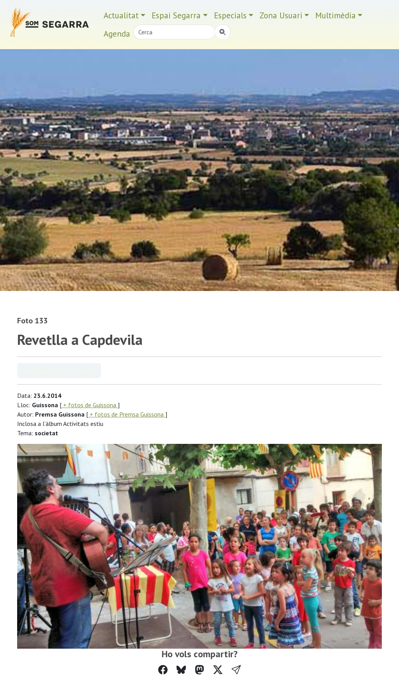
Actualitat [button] (121, 15)
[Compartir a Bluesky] (181, 670)
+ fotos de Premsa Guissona (126, 414)
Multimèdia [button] (335, 15)
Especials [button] (230, 15)
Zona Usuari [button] (281, 15)
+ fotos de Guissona (90, 405)
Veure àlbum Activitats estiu (59, 370)
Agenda (117, 33)
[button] (236, 670)
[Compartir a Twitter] (217, 670)
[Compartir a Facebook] (163, 670)
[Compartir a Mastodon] (199, 670)
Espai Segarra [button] (176, 15)
